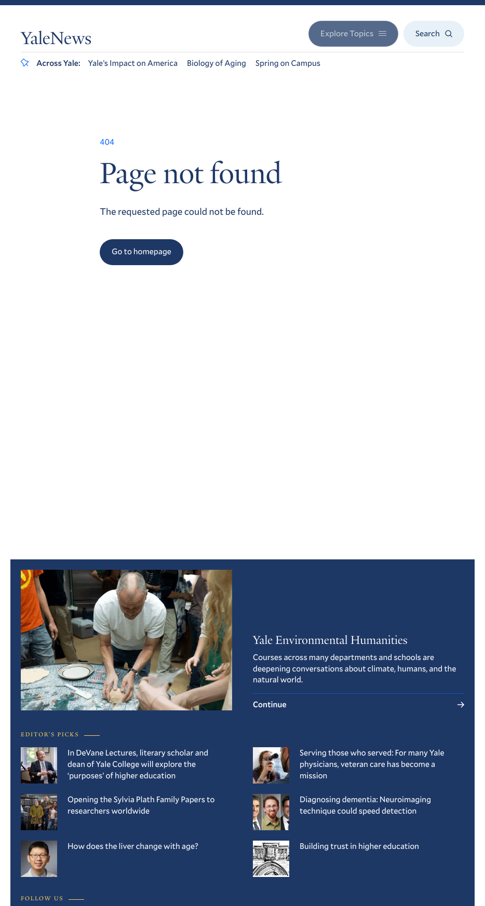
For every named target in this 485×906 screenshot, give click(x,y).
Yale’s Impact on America (133, 63)
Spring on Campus (287, 63)
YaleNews (56, 40)
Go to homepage (141, 251)
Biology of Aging (216, 63)
